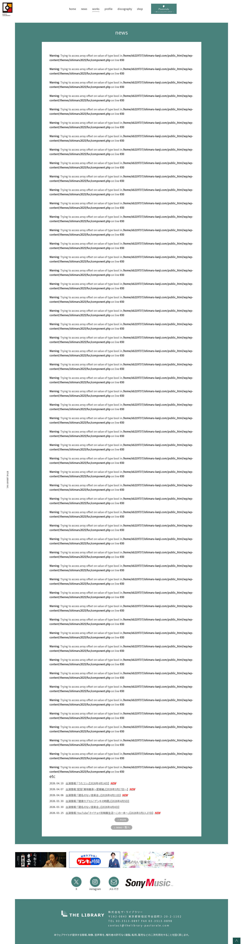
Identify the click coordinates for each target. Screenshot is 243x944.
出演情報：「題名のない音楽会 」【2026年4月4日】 (92, 807)
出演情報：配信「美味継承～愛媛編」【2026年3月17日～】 (100, 789)
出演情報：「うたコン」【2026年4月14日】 (91, 783)
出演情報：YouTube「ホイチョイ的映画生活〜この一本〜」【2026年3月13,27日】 (113, 813)
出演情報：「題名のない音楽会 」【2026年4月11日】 (97, 795)
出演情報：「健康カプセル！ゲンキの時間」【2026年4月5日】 (97, 801)
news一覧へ (123, 827)
